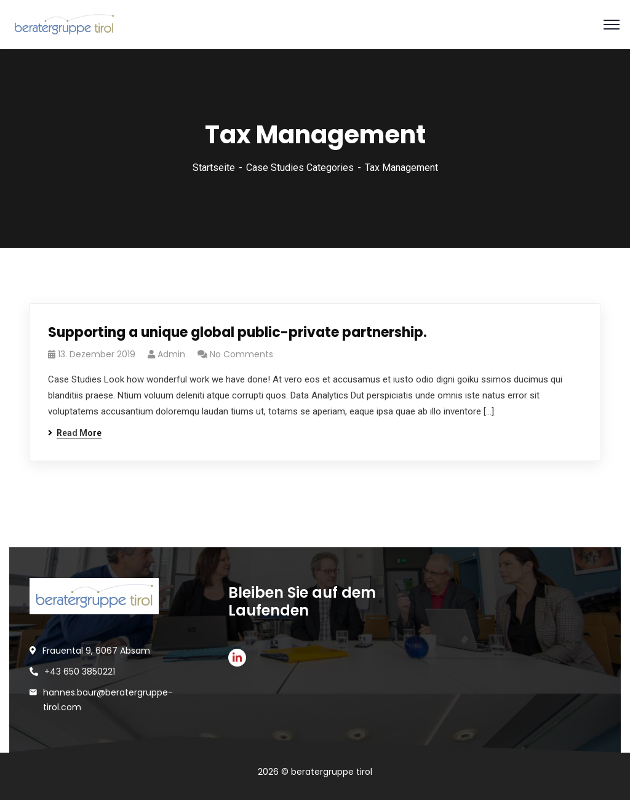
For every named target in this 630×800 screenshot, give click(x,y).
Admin (171, 354)
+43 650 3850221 (79, 671)
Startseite (214, 167)
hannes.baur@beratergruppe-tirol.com (108, 699)
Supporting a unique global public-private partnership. (237, 332)
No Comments (241, 354)
